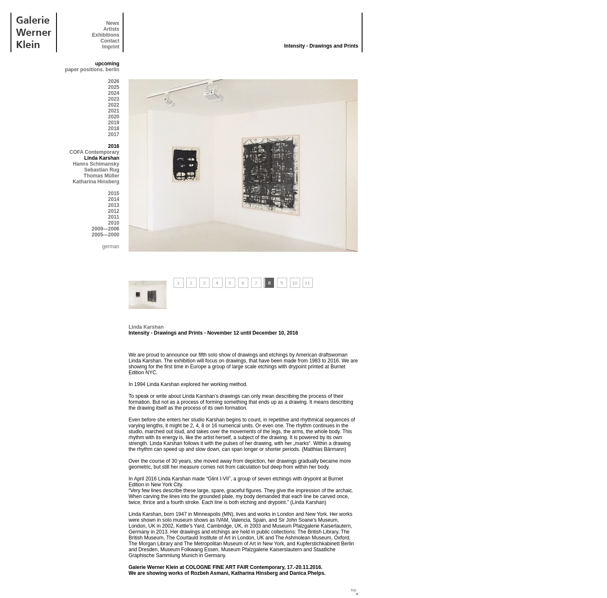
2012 (113, 211)
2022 (113, 105)
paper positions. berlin (92, 69)
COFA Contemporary (94, 152)
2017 (113, 134)
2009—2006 (105, 229)
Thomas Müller (101, 176)
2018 (113, 128)
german (110, 246)
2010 (113, 223)
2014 (113, 199)
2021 (113, 111)
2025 (113, 87)
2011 (113, 217)
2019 (113, 123)
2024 (113, 93)
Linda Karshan (146, 327)
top (353, 590)
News (112, 23)
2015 (113, 193)
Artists (111, 29)
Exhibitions (105, 35)
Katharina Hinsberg (96, 182)
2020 (113, 117)
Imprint (110, 47)
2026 (113, 81)
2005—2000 (105, 235)
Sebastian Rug (101, 170)
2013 (113, 205)
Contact (109, 41)
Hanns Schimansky (96, 164)
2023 (113, 99)
